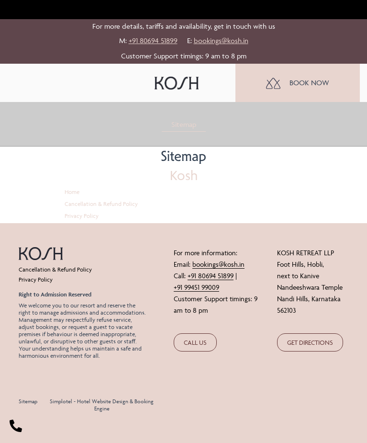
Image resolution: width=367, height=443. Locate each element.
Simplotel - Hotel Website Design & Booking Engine (102, 405)
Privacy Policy (82, 215)
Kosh (184, 175)
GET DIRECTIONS (310, 342)
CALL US (195, 342)
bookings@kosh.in (221, 40)
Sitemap (183, 124)
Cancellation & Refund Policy (101, 203)
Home (72, 191)
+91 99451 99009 (196, 287)
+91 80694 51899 (153, 40)
